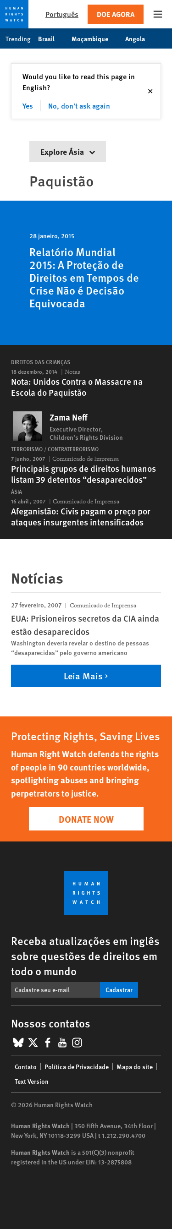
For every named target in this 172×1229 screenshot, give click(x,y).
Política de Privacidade (76, 1066)
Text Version (32, 1081)
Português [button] (61, 14)
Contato (26, 1066)
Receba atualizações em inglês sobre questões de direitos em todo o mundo (85, 955)
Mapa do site (135, 1066)
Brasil (51, 38)
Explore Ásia (67, 151)
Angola (140, 38)
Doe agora (115, 14)
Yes (27, 105)
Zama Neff (68, 417)
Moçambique (95, 38)
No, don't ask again (79, 105)
